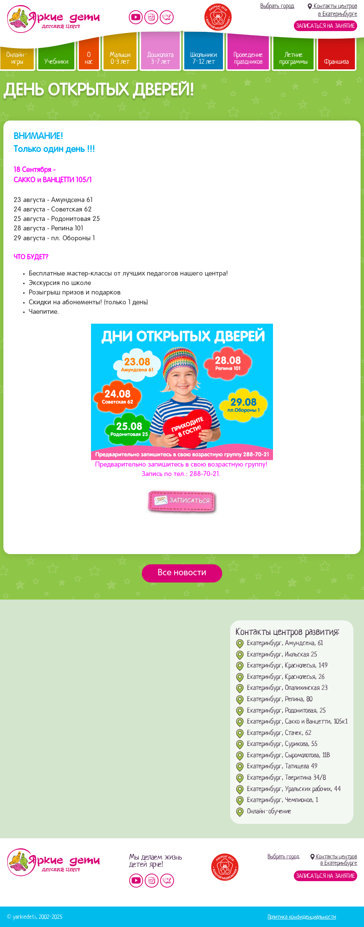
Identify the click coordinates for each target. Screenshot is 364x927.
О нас (89, 58)
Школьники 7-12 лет (203, 58)
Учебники (56, 61)
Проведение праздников (248, 58)
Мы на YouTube (136, 17)
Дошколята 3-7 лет (160, 58)
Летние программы (293, 58)
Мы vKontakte (167, 17)
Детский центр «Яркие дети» (53, 862)
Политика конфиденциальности (302, 917)
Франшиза (336, 61)
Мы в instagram (151, 17)
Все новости (182, 573)
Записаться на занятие (325, 26)
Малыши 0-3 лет (120, 58)
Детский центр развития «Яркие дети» (53, 19)
